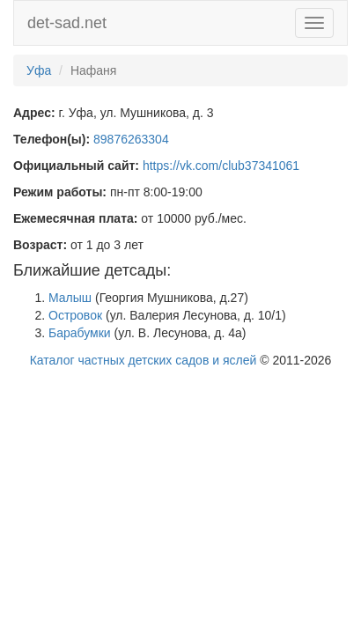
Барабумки (79, 333)
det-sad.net (67, 23)
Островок (75, 315)
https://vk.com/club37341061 (221, 165)
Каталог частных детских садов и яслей (143, 360)
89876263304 (131, 139)
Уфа (38, 70)
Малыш (70, 298)
